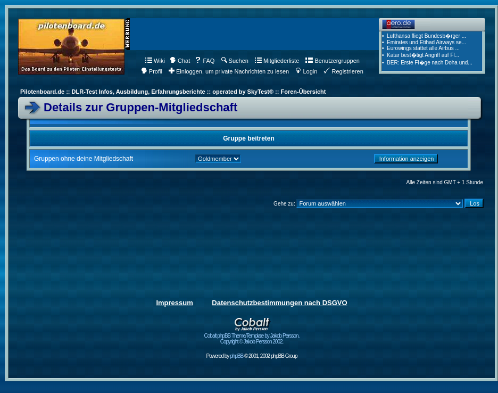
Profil (151, 71)
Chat (180, 61)
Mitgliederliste (277, 61)
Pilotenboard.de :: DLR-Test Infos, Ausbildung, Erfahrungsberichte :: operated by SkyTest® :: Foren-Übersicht (173, 91)
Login (306, 71)
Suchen (234, 61)
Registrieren (343, 71)
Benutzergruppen (332, 61)
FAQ (204, 61)
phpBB (236, 356)
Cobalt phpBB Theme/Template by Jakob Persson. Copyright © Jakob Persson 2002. (252, 336)
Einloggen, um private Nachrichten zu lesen (229, 71)
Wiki (155, 61)
